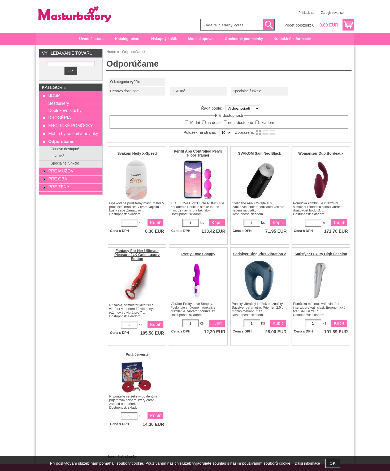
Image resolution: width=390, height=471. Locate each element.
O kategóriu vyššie (125, 82)
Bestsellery (58, 103)
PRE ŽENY (59, 186)
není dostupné (240, 122)
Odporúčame (61, 141)
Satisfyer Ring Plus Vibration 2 (259, 254)
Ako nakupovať (201, 39)
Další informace (307, 463)
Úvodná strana (92, 39)
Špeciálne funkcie (247, 91)
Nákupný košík (164, 39)
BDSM (54, 95)
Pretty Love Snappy (198, 254)
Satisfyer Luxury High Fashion (320, 254)
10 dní (194, 122)
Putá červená (137, 355)
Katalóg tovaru (128, 39)
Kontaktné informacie (292, 39)
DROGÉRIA (59, 117)
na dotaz (214, 122)
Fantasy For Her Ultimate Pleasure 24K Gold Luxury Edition (137, 255)
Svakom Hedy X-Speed (137, 153)
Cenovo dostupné (124, 91)
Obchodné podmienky (244, 39)
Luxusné (178, 91)
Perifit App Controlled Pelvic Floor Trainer (198, 153)
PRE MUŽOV (60, 170)
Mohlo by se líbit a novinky (73, 133)
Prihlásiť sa (306, 13)
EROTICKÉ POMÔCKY (70, 125)
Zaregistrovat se (332, 13)
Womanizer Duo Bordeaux (321, 153)
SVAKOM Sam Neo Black (259, 153)
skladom (266, 122)
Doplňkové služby (65, 110)
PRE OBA (57, 178)
